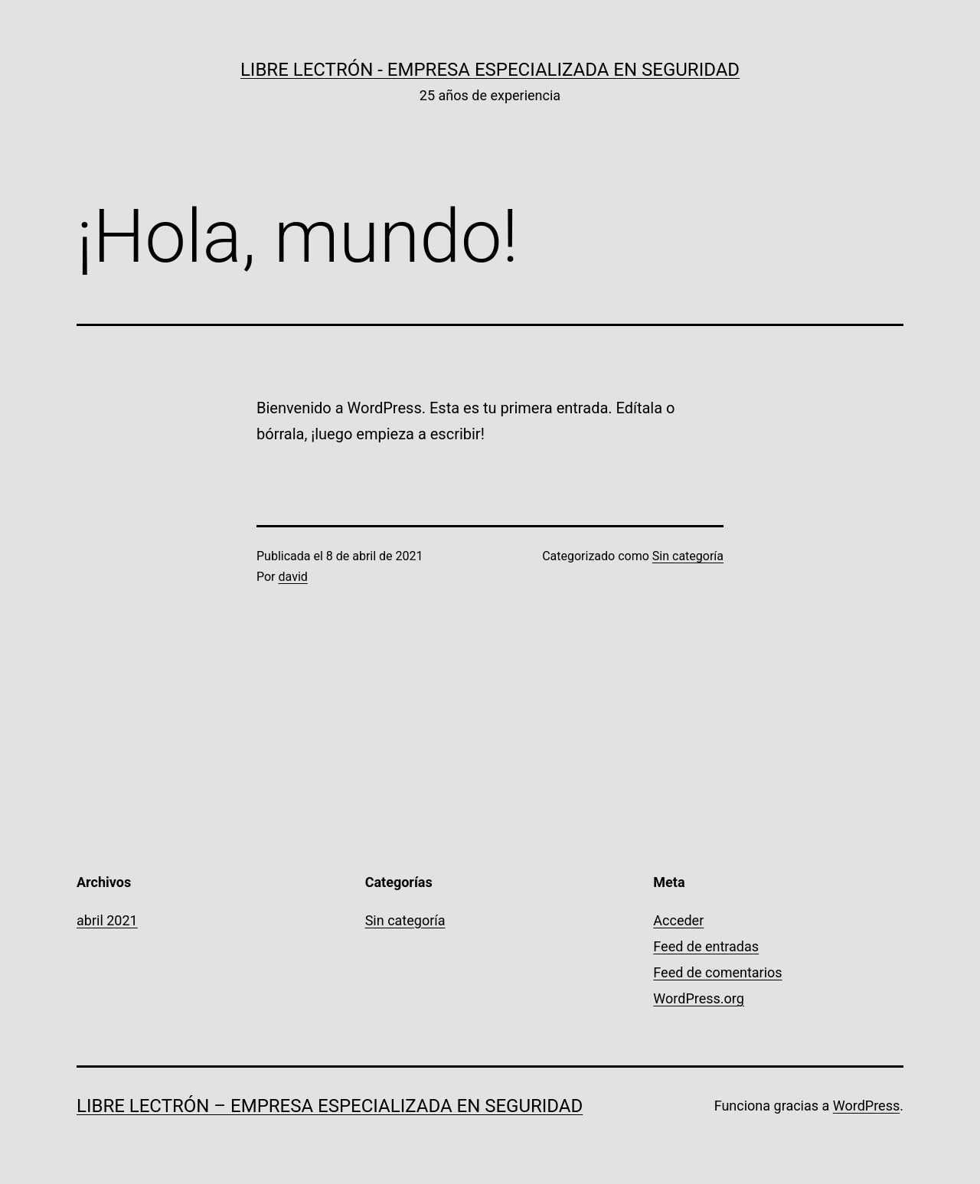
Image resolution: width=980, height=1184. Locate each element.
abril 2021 (107, 920)
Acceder (678, 920)
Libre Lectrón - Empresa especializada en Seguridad (490, 69)
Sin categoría (688, 556)
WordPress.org (698, 998)
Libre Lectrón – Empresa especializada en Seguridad (330, 1106)
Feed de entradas (706, 946)
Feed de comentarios (717, 972)
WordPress (866, 1106)
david (293, 576)
